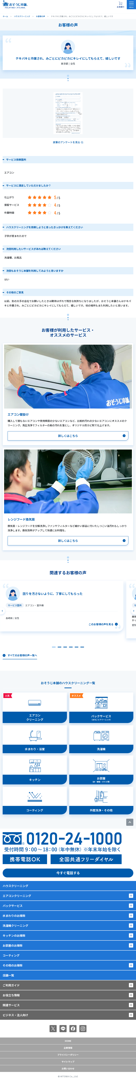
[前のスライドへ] (2, 610)
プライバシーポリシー (68, 1054)
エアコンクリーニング (17, 896)
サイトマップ (68, 1061)
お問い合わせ (68, 1068)
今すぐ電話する (68, 872)
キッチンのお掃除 (14, 935)
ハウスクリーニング (15, 886)
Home (68, 1040)
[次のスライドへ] (133, 610)
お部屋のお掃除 (13, 945)
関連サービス (11, 1005)
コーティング (11, 955)
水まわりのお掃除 (14, 915)
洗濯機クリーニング (15, 925)
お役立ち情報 (11, 995)
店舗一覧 (8, 975)
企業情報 (68, 1047)
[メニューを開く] (131, 4)
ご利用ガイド (11, 985)
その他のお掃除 (13, 965)
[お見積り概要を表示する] (120, 4)
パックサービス (13, 906)
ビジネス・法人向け (15, 1015)
